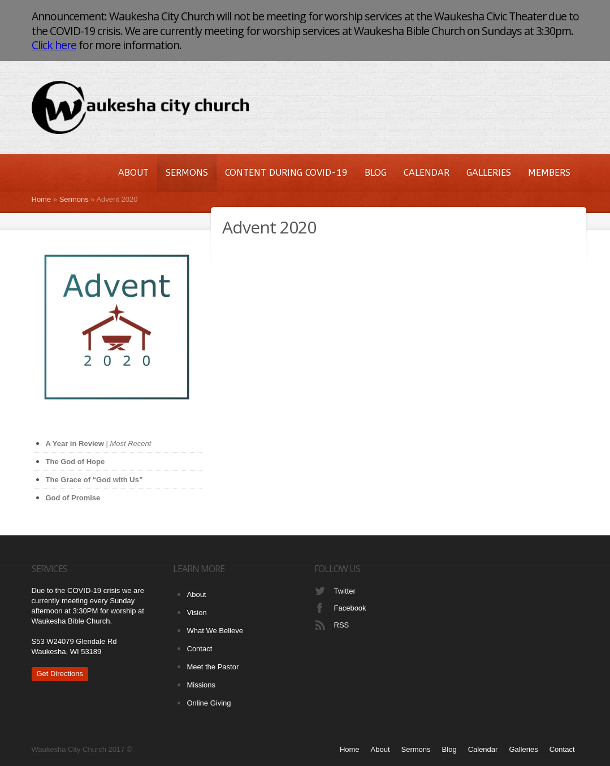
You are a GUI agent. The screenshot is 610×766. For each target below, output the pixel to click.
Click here (54, 45)
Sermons (187, 172)
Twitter (345, 591)
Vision (197, 612)
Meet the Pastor (213, 667)
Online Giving (209, 703)
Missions (201, 685)
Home (41, 199)
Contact (200, 648)
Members (549, 172)
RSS (341, 625)
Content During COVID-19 (286, 172)
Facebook (350, 608)
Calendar (426, 172)
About (133, 172)
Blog (376, 172)
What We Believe (215, 630)
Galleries (488, 172)
